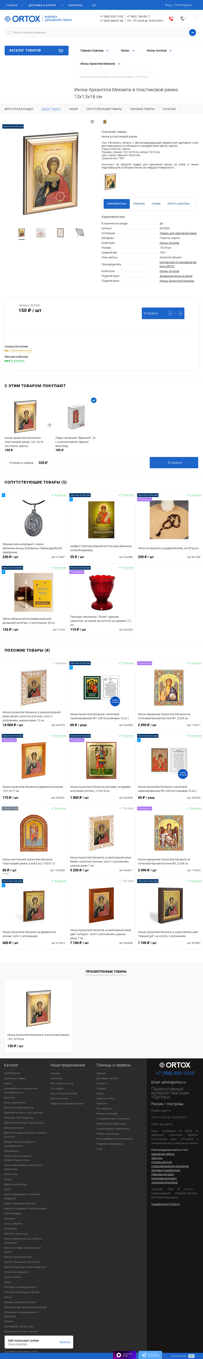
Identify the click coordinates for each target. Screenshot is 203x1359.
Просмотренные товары (106, 971)
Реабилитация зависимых (111, 1123)
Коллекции (56, 1078)
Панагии (8, 1321)
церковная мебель (163, 1153)
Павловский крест (162, 1174)
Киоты (7, 1189)
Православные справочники (112, 1128)
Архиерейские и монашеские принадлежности (20, 1090)
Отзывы (101, 1088)
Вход (168, 5)
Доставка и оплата (42, 5)
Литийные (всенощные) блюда (21, 1292)
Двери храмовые (13, 1127)
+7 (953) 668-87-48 (111, 20)
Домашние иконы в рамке (176, 275)
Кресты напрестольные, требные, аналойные (23, 1240)
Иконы (8, 1179)
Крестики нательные (16, 1233)
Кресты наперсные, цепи (18, 1256)
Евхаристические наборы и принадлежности (19, 1143)
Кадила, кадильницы (15, 1184)
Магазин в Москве (107, 1113)
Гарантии (101, 1103)
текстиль (157, 1158)
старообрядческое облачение (170, 1166)
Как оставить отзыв (61, 1083)
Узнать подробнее (17, 1344)
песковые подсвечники (165, 1170)
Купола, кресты (13, 1277)
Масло (7, 1297)
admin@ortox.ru (173, 1082)
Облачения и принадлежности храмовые (21, 1314)
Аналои (8, 1083)
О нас (99, 1148)
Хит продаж (57, 1088)
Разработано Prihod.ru (165, 1204)
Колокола (9, 1218)
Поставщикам (104, 1108)
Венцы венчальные (15, 1102)
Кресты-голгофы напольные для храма (22, 1249)
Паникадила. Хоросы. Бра (18, 1326)
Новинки (55, 1073)
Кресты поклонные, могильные (22, 1261)
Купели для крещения (16, 1272)
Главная (12, 5)
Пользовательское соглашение (114, 1138)
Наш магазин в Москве (63, 1093)
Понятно (64, 1342)
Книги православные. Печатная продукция (22, 1196)
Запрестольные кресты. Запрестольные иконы (18, 1158)
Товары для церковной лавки (178, 233)
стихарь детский (161, 1162)
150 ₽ (15, 1046)
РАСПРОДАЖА (12, 1073)
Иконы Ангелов (169, 242)
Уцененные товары (15, 1078)
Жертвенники (11, 1150)
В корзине (179, 1356)
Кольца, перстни (13, 1223)
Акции (99, 1093)
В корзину (175, 463)
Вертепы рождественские (19, 1107)
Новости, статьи (105, 1098)
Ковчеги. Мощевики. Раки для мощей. (25, 1208)
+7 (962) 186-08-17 (138, 16)
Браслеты (9, 1097)
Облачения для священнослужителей (25, 1307)
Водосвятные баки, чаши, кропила (23, 1112)
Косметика (10, 1228)
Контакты (76, 5)
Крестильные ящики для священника (25, 1266)
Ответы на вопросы (107, 1133)
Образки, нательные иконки (20, 1302)
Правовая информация (109, 1143)
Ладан (7, 1282)
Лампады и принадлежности (20, 1287)
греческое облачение (164, 1182)
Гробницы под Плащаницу (18, 1117)
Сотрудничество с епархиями (113, 1118)
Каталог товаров (36, 50)
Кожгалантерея (13, 1213)
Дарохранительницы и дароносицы (24, 1122)
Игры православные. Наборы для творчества (23, 1167)
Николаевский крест (164, 1178)
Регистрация (183, 5)
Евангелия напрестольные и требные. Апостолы (25, 1134)
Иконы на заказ (59, 1098)
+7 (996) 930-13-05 (111, 16)
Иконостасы (11, 1174)
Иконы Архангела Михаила (177, 280)
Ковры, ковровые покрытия (20, 1203)
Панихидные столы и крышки (21, 1331)
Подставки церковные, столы (21, 1351)
